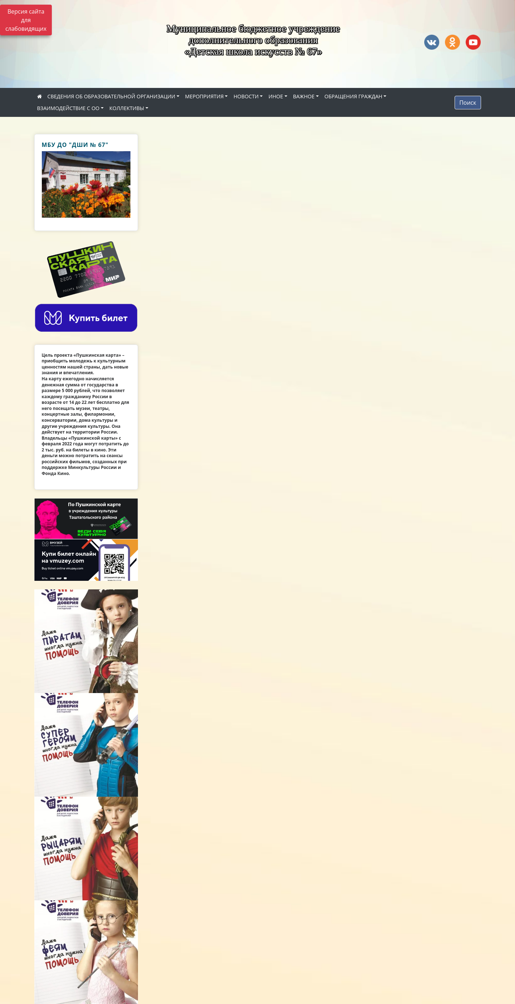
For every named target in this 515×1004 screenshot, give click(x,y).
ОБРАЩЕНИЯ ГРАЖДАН (353, 96)
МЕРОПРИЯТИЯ (204, 96)
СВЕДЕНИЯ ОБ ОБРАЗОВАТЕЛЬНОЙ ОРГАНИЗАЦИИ (111, 96)
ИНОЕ (275, 96)
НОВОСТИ (245, 96)
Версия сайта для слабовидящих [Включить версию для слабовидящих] (25, 20)
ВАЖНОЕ (304, 96)
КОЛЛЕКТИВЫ (126, 108)
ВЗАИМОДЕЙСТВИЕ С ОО (68, 108)
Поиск (467, 103)
